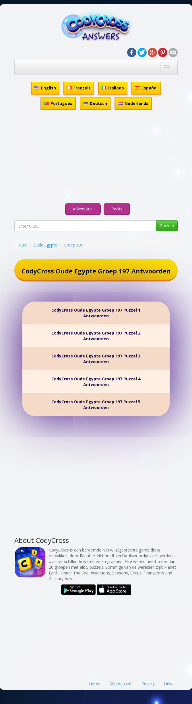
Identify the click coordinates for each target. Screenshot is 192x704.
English (45, 88)
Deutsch (95, 103)
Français (79, 88)
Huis (23, 245)
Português (58, 103)
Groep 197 (73, 245)
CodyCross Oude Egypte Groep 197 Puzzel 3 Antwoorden (95, 358)
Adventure (83, 209)
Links (168, 684)
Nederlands (133, 103)
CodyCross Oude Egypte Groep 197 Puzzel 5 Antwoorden (95, 404)
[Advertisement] (96, 157)
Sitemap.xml (121, 684)
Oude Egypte (45, 245)
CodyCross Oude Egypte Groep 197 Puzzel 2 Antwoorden (95, 335)
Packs (116, 209)
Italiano (113, 88)
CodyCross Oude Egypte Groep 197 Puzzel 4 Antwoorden (95, 381)
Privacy (148, 684)
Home (94, 684)
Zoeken (167, 225)
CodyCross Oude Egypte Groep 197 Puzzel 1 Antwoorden (95, 312)
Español (146, 88)
